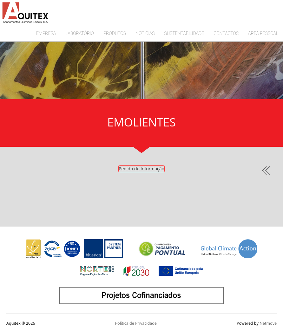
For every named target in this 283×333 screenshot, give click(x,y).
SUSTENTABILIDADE (184, 33)
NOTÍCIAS (145, 33)
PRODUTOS (114, 33)
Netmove (268, 323)
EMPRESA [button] (46, 33)
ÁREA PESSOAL (263, 33)
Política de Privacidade (136, 323)
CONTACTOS (226, 33)
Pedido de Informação (141, 169)
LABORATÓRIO (79, 33)
